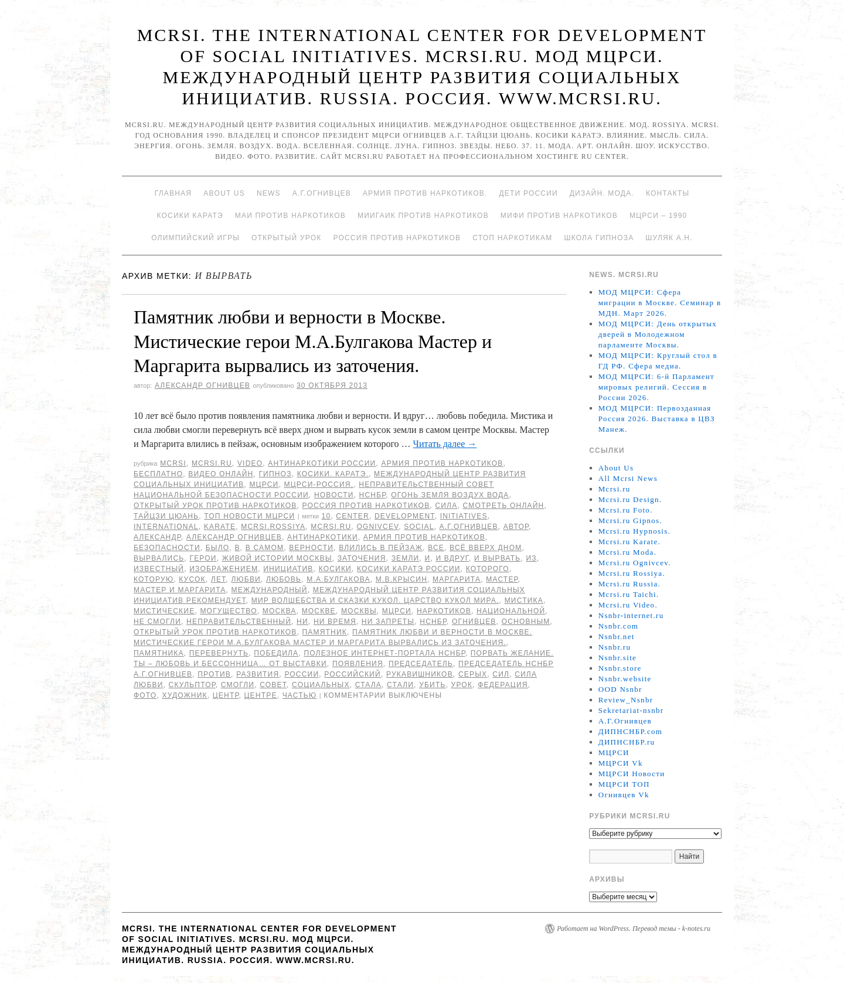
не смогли (157, 621)
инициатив (288, 569)
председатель (421, 664)
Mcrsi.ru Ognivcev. (634, 562)
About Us (224, 193)
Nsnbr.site (617, 657)
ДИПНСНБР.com (630, 731)
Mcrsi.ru (212, 463)
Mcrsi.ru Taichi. (628, 594)
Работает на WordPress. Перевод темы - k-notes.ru (633, 928)
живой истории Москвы (277, 558)
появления (357, 664)
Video (250, 463)
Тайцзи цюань (166, 516)
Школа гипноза (599, 238)
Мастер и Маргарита (180, 590)
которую (153, 579)
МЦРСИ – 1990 (658, 215)
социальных (321, 685)
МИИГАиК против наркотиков (423, 215)
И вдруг (452, 558)
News (269, 193)
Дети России (528, 193)
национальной (511, 611)
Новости (334, 495)
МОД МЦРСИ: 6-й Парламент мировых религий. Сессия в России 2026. (656, 387)
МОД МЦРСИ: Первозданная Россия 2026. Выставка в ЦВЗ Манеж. (656, 419)
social (419, 527)
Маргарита (457, 579)
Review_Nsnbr (626, 699)
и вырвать (497, 558)
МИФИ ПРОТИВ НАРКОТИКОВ (559, 215)
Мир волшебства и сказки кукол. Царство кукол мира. (375, 600)
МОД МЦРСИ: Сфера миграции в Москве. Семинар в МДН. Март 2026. (660, 303)
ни (302, 621)
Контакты (667, 193)
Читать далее (445, 444)
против (214, 674)
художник (184, 695)
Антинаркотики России (322, 463)
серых (472, 674)
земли (406, 558)
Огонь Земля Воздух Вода (450, 495)
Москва (280, 611)
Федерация (503, 685)
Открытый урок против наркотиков (215, 505)
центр (226, 695)
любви (246, 579)
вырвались (159, 558)
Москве (319, 611)
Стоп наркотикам (512, 238)
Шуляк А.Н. (668, 238)
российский (352, 674)
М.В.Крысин (401, 579)
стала (368, 685)
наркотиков (444, 611)
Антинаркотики (322, 537)
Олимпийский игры (195, 238)
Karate (220, 527)
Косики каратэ (190, 215)
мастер (502, 579)
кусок (192, 579)
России (301, 674)
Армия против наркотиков (442, 463)
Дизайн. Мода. (602, 193)
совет (273, 685)
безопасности (167, 548)
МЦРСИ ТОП (624, 784)
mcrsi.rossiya (273, 527)
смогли (237, 685)
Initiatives (464, 516)
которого (487, 569)
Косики (335, 569)
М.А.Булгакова (338, 579)
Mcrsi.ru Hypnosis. (634, 531)
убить (432, 685)
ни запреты (388, 621)
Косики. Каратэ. (333, 474)
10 (326, 516)
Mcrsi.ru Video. (628, 604)
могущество (228, 611)
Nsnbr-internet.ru (631, 615)
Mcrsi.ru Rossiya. (631, 573)
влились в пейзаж (381, 548)
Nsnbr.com (618, 626)
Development (405, 516)
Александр (157, 537)
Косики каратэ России (409, 569)
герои (202, 558)
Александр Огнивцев (202, 385)
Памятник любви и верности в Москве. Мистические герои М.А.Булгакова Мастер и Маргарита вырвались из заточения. (313, 341)
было (218, 548)
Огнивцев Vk (623, 794)
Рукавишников (419, 674)
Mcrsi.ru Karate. (629, 541)
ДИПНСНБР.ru (626, 742)
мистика (524, 600)
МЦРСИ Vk (620, 763)
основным (526, 621)
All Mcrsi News (628, 478)
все (436, 548)
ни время (335, 621)
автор (516, 527)
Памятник (325, 632)
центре (260, 695)
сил (500, 674)
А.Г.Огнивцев (321, 193)
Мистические (164, 611)
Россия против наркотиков (397, 238)
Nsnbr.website (625, 678)
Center (352, 516)
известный (159, 569)
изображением (223, 569)
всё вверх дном (486, 548)
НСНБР (372, 495)
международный (270, 590)
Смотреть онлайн (503, 505)
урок (462, 685)
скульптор (192, 685)
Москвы (359, 611)
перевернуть (219, 653)
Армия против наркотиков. (425, 193)
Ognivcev (377, 527)
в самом (265, 548)
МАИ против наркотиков (290, 215)
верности (311, 548)
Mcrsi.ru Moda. (627, 552)
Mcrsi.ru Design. (630, 499)
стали (400, 685)
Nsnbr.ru (614, 647)
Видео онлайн (220, 474)
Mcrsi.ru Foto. (625, 510)
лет (218, 579)
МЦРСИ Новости (631, 773)
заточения (362, 558)
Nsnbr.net (616, 636)
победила (276, 653)
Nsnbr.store (620, 668)
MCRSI (173, 463)
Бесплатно (158, 474)
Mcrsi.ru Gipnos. (630, 520)
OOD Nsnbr (620, 689)
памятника (159, 653)
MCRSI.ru (331, 527)
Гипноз (274, 474)
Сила (446, 505)
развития (257, 674)
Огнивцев (474, 621)
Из (531, 558)
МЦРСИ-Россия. (319, 484)
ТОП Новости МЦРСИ (249, 516)
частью (300, 695)
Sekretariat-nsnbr (631, 710)
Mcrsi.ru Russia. (629, 583)
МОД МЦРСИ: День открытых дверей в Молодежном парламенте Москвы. (657, 334)
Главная (173, 193)
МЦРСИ (263, 484)
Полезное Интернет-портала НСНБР (384, 653)
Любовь (283, 579)
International (166, 527)
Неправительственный (238, 621)
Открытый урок (286, 238)
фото (145, 695)
